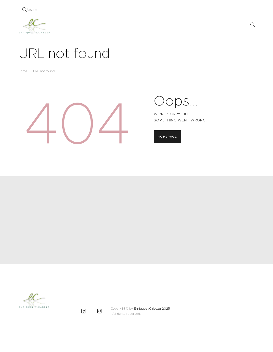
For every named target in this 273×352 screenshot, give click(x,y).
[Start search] (24, 9)
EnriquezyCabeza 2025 (152, 308)
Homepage (167, 136)
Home (22, 71)
